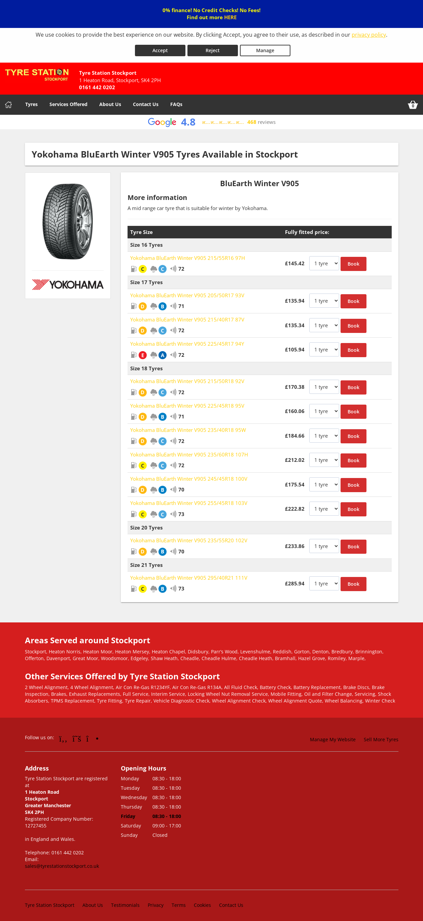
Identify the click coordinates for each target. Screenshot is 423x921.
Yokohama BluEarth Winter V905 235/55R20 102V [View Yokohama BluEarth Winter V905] (188, 537)
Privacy (156, 902)
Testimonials (125, 902)
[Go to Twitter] (76, 735)
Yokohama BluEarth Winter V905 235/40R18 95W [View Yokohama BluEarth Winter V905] (188, 427)
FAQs (176, 101)
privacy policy (369, 34)
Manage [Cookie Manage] (265, 47)
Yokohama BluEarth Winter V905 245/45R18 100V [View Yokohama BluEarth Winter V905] (188, 476)
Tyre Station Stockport (49, 902)
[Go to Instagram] (92, 735)
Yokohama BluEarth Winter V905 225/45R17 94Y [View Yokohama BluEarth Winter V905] (187, 341)
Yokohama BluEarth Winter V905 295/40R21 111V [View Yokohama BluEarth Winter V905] (188, 575)
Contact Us (145, 101)
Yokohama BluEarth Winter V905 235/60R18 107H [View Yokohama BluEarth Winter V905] (189, 451)
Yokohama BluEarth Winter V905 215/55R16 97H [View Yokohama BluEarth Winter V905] (187, 255)
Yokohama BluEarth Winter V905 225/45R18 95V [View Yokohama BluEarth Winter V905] (187, 403)
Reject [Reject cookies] (213, 47)
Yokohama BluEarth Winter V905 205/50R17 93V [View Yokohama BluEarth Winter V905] (187, 292)
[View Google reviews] (211, 119)
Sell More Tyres (381, 737)
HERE (230, 17)
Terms (179, 902)
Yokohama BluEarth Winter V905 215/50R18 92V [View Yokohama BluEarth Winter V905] (187, 378)
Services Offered (68, 101)
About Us (110, 101)
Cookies (202, 902)
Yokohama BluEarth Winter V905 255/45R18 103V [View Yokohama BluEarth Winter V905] (188, 500)
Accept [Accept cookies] (160, 47)
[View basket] (413, 102)
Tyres (31, 101)
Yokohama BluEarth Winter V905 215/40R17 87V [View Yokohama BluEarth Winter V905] (187, 316)
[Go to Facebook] (63, 735)
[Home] (8, 102)
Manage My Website (333, 737)
